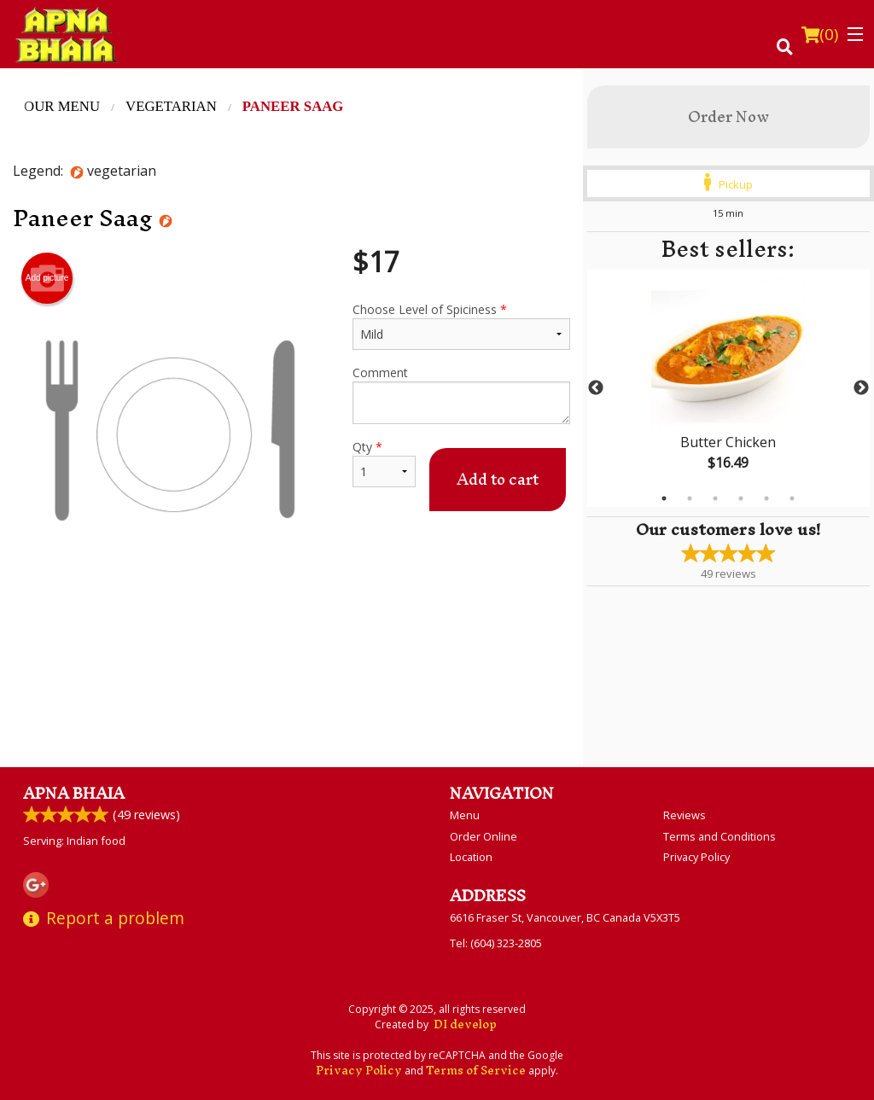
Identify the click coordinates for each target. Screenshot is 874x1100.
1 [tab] (664, 498)
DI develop (465, 1024)
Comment (461, 394)
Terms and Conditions (719, 836)
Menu (465, 815)
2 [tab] (689, 498)
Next (861, 388)
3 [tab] (715, 498)
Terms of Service (476, 1070)
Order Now (728, 116)
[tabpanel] (728, 388)
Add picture (47, 278)
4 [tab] (740, 498)
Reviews (684, 815)
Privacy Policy (696, 856)
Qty (384, 463)
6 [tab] (792, 498)
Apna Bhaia (74, 793)
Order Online (483, 836)
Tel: (496, 943)
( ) (819, 34)
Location (471, 856)
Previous (595, 388)
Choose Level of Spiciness (461, 325)
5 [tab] (766, 498)
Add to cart (498, 479)
